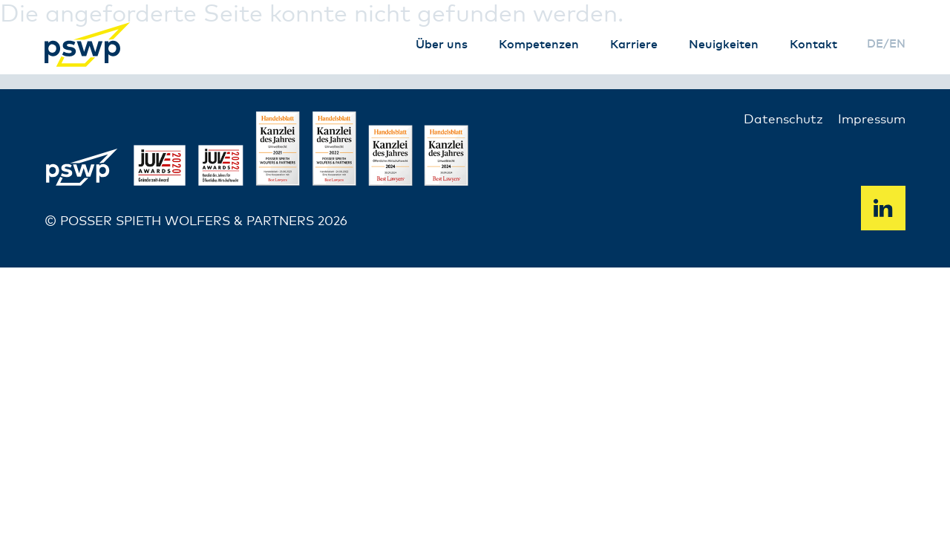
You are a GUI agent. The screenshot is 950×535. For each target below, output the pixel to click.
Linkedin (883, 208)
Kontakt (813, 45)
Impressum (871, 120)
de (875, 44)
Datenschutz (783, 120)
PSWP (89, 44)
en (897, 44)
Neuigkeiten (724, 45)
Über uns (442, 45)
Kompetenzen (539, 45)
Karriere (634, 45)
